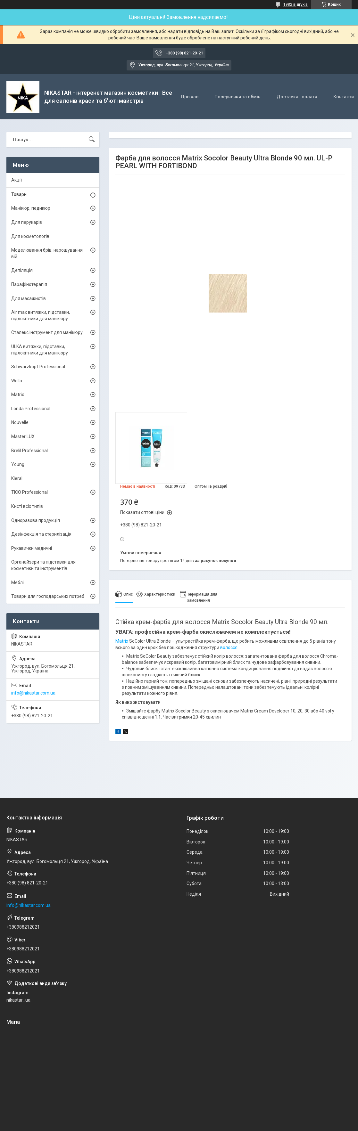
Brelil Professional (29, 450)
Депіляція (22, 270)
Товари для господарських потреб (47, 596)
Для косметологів (30, 236)
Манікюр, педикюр (30, 208)
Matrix (121, 641)
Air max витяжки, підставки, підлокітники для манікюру (40, 315)
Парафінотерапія (29, 284)
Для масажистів (28, 298)
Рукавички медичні (31, 548)
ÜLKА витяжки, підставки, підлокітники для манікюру (39, 349)
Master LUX (23, 436)
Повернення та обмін (237, 96)
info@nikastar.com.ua (33, 693)
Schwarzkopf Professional (38, 366)
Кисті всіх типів (27, 506)
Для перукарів (26, 222)
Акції (16, 180)
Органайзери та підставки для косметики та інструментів (43, 565)
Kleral (16, 478)
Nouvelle (20, 422)
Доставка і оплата (297, 96)
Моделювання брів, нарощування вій (47, 253)
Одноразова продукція (35, 520)
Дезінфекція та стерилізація (41, 534)
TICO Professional (29, 492)
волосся (228, 647)
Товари (19, 194)
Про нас (189, 96)
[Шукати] (91, 139)
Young (17, 464)
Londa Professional (30, 408)
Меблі (17, 582)
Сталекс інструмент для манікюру (47, 332)
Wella (16, 380)
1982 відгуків (295, 4)
